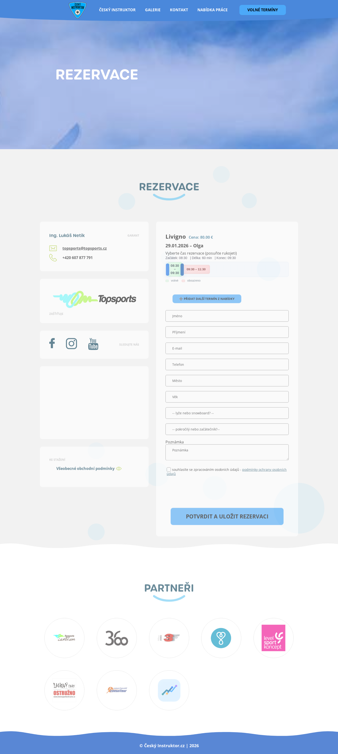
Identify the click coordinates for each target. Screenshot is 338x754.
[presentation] (201, 500)
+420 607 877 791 (77, 266)
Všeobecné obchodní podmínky (85, 477)
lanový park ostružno (64, 690)
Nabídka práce (212, 9)
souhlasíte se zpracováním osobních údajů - (227, 480)
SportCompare (169, 690)
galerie (153, 9)
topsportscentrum (64, 638)
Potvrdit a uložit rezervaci (227, 525)
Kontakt (179, 9)
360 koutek (116, 638)
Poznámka (174, 451)
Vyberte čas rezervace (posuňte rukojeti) (201, 262)
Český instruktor (117, 9)
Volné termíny (262, 9)
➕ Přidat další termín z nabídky (206, 308)
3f (169, 638)
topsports (273, 638)
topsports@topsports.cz (84, 257)
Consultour (116, 690)
